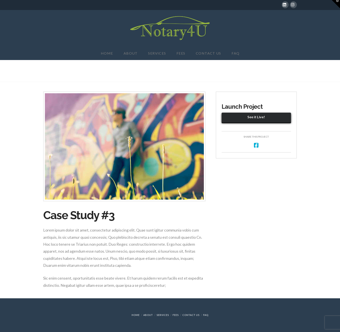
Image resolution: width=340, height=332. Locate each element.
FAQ (205, 315)
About (148, 315)
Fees (176, 315)
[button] (336, 4)
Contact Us (190, 315)
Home (136, 315)
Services (163, 315)
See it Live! (256, 117)
